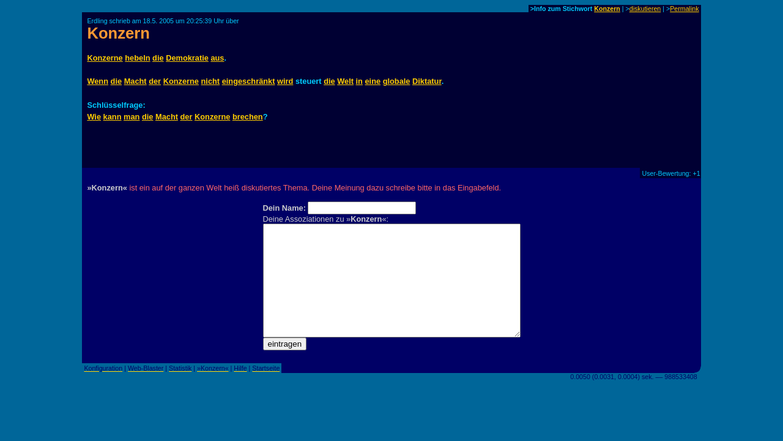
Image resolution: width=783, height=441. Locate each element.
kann (112, 116)
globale (396, 81)
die (158, 57)
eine (372, 81)
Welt (345, 81)
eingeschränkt (248, 81)
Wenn (97, 81)
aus (217, 57)
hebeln (137, 57)
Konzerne (104, 57)
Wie (94, 116)
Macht (135, 81)
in (359, 81)
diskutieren (645, 8)
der (155, 81)
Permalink (684, 8)
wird (285, 81)
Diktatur (427, 81)
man (131, 116)
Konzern (607, 8)
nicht (210, 81)
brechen (247, 116)
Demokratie (187, 57)
